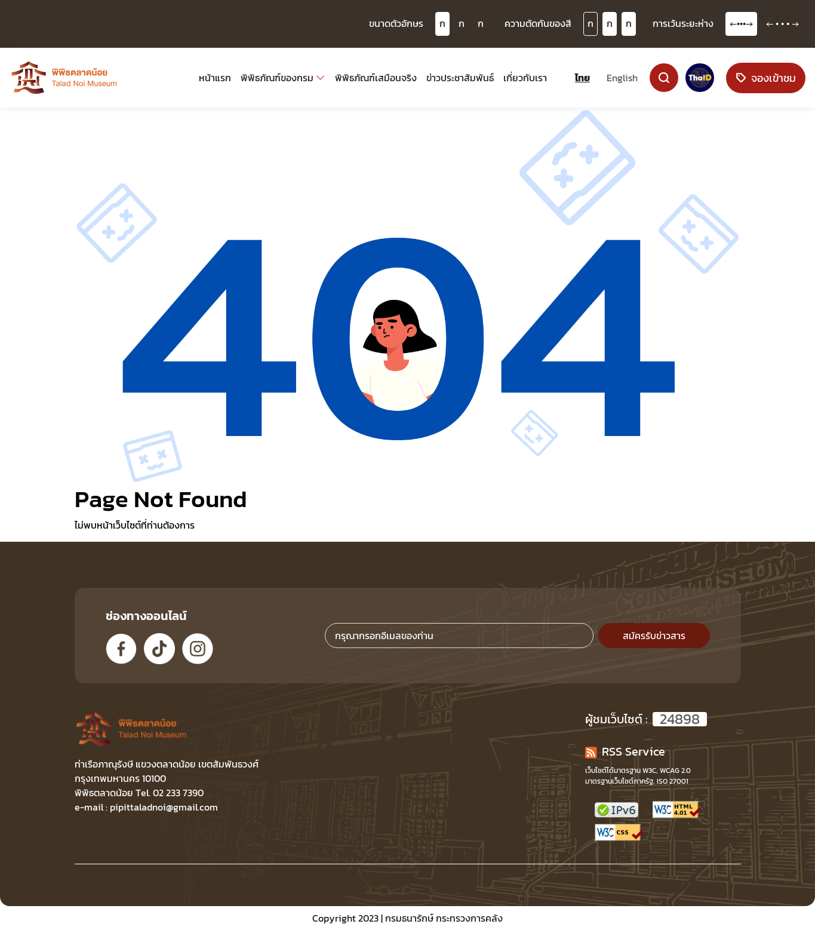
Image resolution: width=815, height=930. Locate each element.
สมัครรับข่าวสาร (654, 635)
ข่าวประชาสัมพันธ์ (460, 77)
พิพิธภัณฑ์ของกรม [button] (277, 77)
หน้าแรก (215, 77)
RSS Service (625, 751)
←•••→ (741, 23)
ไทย (582, 77)
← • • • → (782, 23)
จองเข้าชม (766, 78)
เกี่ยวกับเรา (525, 77)
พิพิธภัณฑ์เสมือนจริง (376, 77)
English (622, 77)
